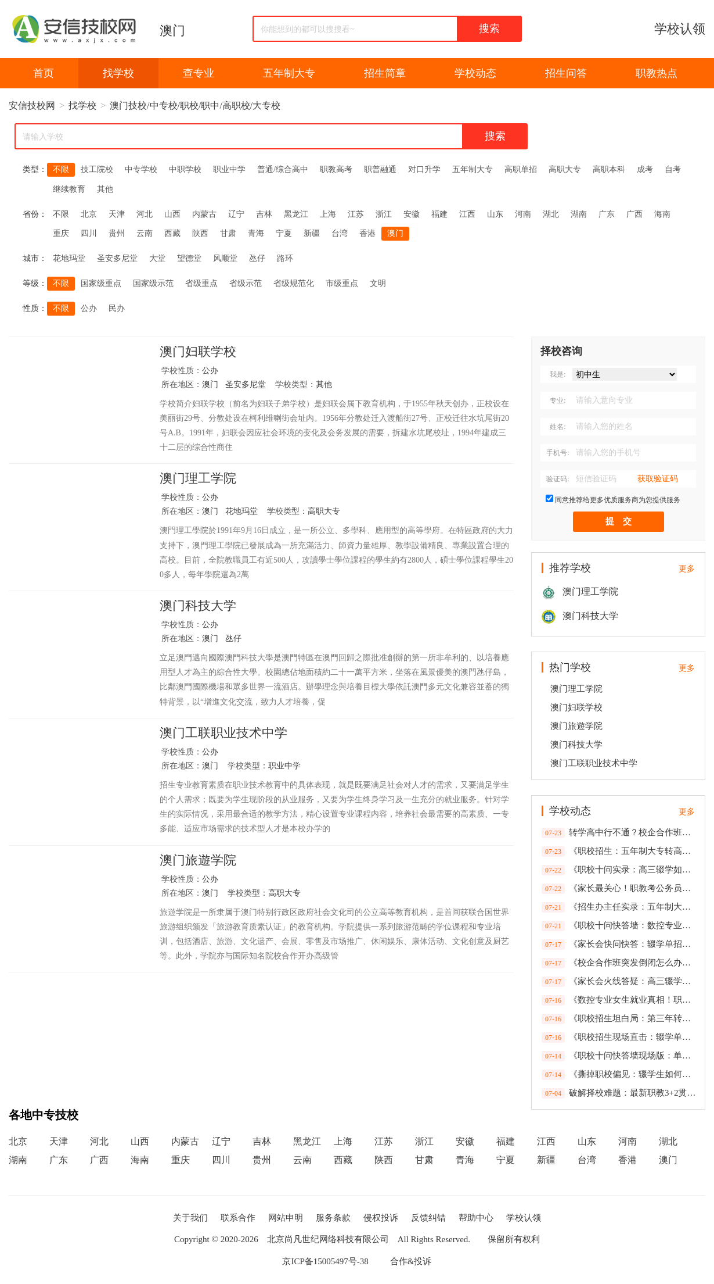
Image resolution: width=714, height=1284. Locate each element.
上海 (328, 214)
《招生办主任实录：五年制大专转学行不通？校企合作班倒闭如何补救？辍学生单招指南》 (620, 907)
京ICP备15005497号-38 (325, 1261)
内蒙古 (204, 214)
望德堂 (189, 258)
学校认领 (679, 29)
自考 (673, 169)
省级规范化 (293, 283)
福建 (439, 214)
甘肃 (228, 233)
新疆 (312, 233)
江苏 (356, 214)
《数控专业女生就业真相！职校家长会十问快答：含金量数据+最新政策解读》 (620, 1000)
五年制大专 (289, 73)
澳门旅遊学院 (198, 860)
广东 (606, 214)
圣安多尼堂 (117, 258)
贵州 (117, 233)
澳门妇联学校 (198, 352)
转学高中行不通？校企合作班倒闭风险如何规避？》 (620, 833)
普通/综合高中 (282, 169)
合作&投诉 (411, 1261)
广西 (634, 214)
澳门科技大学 (198, 606)
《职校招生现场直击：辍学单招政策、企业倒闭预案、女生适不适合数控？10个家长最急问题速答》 (620, 1037)
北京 (89, 214)
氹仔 (257, 258)
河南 (523, 214)
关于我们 (190, 1217)
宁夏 (284, 233)
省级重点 (201, 283)
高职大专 (565, 169)
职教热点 (656, 73)
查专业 (198, 73)
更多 (687, 568)
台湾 (339, 233)
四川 (89, 233)
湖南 (579, 214)
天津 (117, 214)
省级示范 (245, 283)
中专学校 (141, 169)
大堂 (157, 258)
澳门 (172, 30)
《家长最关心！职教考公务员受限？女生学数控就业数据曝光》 (620, 889)
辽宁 (236, 214)
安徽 (411, 214)
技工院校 (97, 169)
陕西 (200, 233)
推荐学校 (570, 568)
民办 (117, 308)
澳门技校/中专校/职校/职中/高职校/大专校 (195, 105)
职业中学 (229, 169)
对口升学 (424, 169)
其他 (105, 189)
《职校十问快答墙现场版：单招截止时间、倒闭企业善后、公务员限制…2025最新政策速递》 (620, 1056)
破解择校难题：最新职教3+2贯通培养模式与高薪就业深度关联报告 (620, 1093)
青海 (256, 233)
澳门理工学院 (198, 479)
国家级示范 (153, 283)
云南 (144, 233)
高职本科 (609, 169)
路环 (285, 258)
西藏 (172, 233)
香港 (367, 233)
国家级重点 (101, 283)
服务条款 (333, 1217)
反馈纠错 (428, 1217)
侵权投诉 (380, 1217)
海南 (662, 214)
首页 (43, 73)
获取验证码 (657, 478)
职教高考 (336, 169)
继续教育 (69, 189)
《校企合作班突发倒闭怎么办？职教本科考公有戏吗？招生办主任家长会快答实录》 (620, 963)
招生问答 (566, 73)
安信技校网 (32, 105)
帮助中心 (476, 1217)
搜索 (489, 28)
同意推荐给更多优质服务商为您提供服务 (617, 500)
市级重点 (342, 283)
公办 (89, 308)
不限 (61, 169)
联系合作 (238, 1217)
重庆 (61, 233)
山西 (172, 214)
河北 (144, 214)
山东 (495, 214)
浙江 (384, 214)
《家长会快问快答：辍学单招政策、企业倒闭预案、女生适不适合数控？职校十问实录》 (620, 944)
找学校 (118, 73)
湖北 (551, 214)
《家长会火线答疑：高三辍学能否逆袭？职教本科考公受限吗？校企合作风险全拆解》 (620, 982)
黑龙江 (296, 214)
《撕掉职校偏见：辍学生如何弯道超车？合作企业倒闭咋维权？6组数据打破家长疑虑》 (620, 1075)
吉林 (264, 214)
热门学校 (570, 667)
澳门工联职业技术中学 (223, 733)
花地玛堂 (69, 258)
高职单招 (520, 169)
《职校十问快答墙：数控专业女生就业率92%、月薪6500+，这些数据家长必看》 (620, 926)
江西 (467, 214)
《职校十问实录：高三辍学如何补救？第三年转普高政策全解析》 (620, 870)
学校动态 (475, 73)
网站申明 (285, 1217)
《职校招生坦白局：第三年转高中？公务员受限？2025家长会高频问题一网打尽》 (620, 1019)
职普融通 (380, 169)
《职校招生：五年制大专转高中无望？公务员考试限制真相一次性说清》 (620, 851)
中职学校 (185, 169)
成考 (645, 169)
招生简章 (385, 73)
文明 (378, 283)
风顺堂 (225, 258)
